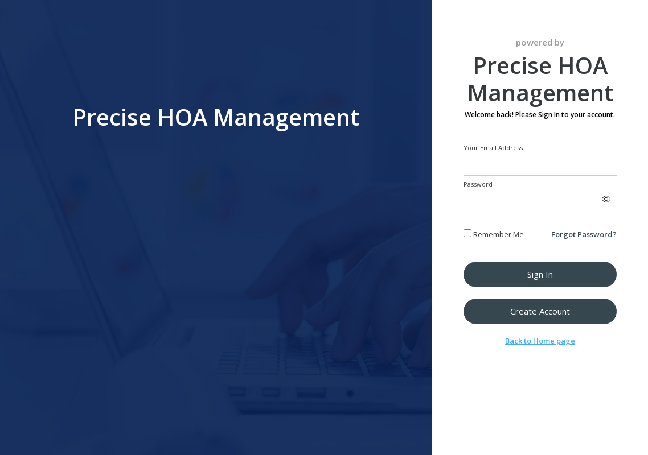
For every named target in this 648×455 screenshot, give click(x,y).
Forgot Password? (584, 234)
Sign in (540, 274)
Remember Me (494, 234)
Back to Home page (540, 341)
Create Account (540, 311)
